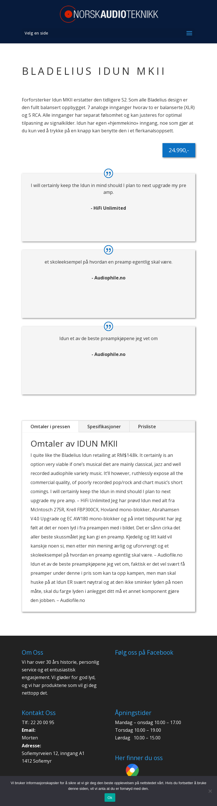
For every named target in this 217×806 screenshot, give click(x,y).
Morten (30, 738)
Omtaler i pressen (50, 426)
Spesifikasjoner (104, 426)
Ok (109, 798)
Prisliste (147, 426)
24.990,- (179, 150)
